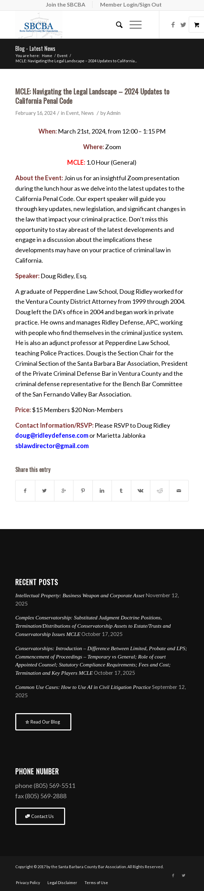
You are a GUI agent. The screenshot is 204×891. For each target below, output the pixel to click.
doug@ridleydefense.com (51, 435)
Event (62, 55)
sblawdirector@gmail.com (52, 445)
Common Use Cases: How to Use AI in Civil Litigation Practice (83, 687)
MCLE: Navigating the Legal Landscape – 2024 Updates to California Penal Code (92, 96)
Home (47, 55)
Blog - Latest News (35, 48)
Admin (114, 113)
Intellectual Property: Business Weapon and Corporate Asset (79, 595)
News (87, 113)
